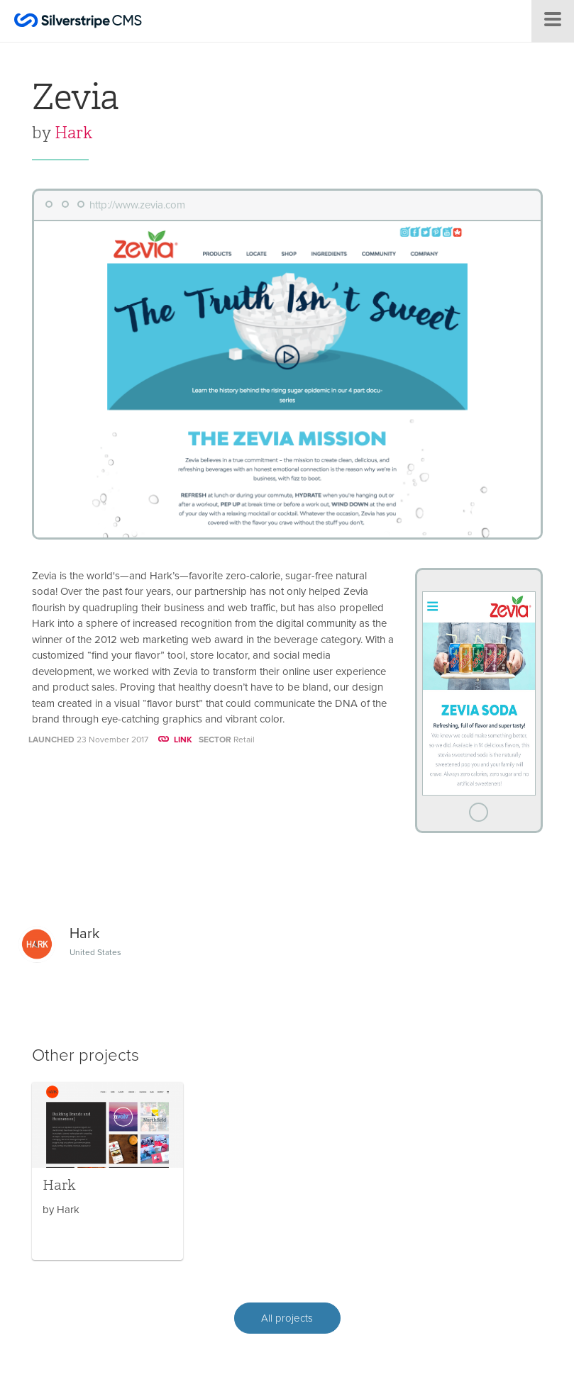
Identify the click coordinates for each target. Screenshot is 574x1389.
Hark (73, 132)
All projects (287, 1318)
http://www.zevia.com (137, 205)
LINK (175, 739)
